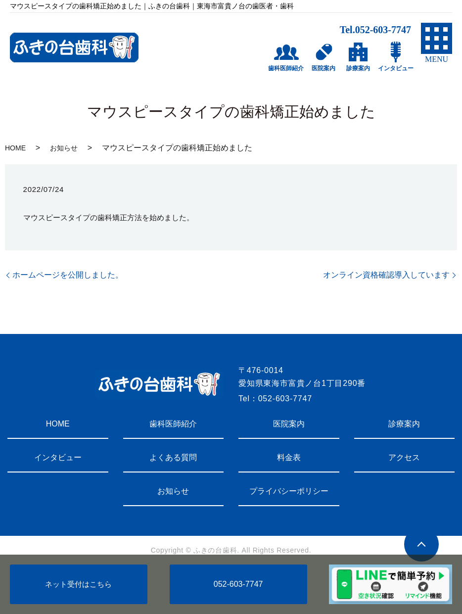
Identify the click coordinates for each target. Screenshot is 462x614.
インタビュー (58, 457)
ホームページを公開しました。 (67, 275)
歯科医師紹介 (173, 424)
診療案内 (404, 424)
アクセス (404, 457)
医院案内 (289, 424)
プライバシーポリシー (288, 491)
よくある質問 (173, 457)
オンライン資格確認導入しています (386, 275)
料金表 (289, 457)
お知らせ (64, 148)
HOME (15, 148)
